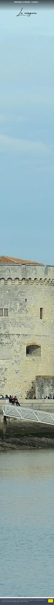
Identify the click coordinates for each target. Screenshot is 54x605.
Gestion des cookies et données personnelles (10, 603)
